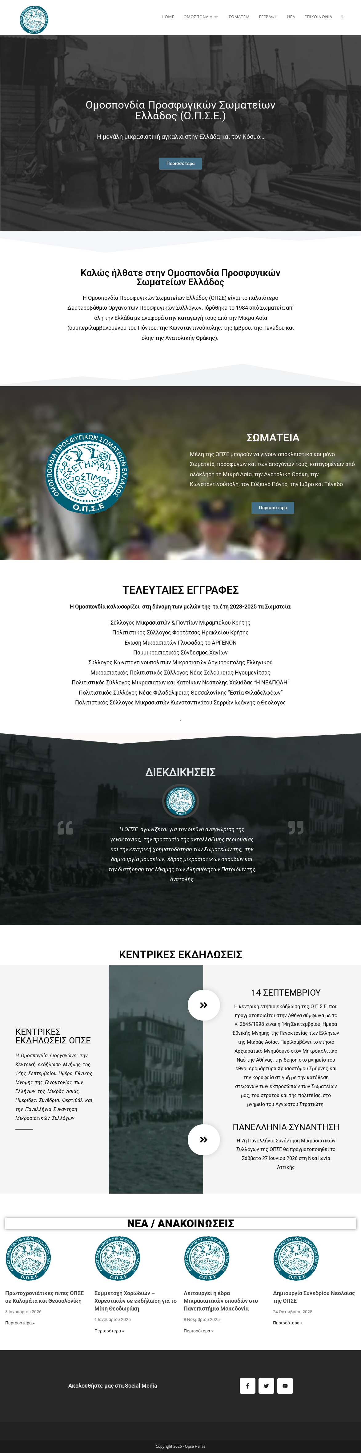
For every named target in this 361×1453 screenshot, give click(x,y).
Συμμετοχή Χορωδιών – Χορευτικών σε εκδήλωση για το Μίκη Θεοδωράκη (135, 1301)
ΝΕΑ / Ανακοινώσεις (180, 1223)
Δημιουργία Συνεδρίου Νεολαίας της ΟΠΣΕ (314, 1297)
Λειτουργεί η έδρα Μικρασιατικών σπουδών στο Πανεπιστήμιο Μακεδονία (221, 1301)
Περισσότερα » (20, 1322)
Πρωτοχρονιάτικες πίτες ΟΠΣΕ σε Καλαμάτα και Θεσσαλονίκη (44, 1297)
